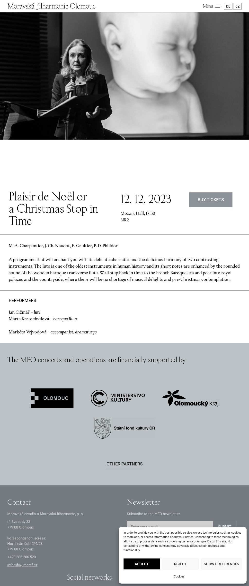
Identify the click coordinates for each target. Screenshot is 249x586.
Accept (142, 564)
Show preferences (221, 564)
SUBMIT (224, 476)
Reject (180, 564)
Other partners (125, 413)
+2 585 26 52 (21, 506)
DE (228, 6)
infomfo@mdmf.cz (22, 514)
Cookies (179, 576)
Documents (102, 563)
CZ (237, 6)
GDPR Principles (76, 563)
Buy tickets (211, 148)
